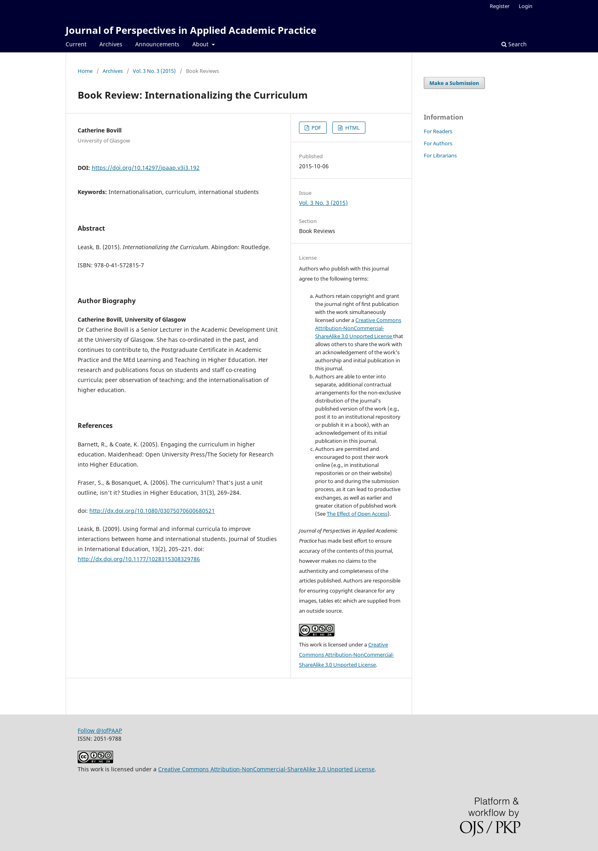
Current (76, 44)
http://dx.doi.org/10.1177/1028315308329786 (139, 559)
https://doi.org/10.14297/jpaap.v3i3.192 (146, 167)
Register (499, 6)
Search (514, 44)
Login (525, 6)
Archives (110, 44)
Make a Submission (454, 83)
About (201, 44)
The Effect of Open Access (357, 513)
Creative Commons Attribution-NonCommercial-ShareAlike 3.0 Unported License (358, 328)
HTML (352, 127)
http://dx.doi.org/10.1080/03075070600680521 (152, 510)
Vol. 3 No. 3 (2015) (154, 70)
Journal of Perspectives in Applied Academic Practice (191, 30)
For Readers (438, 131)
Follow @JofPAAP (100, 730)
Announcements (157, 44)
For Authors (438, 143)
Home (85, 70)
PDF (315, 127)
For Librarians (440, 155)
